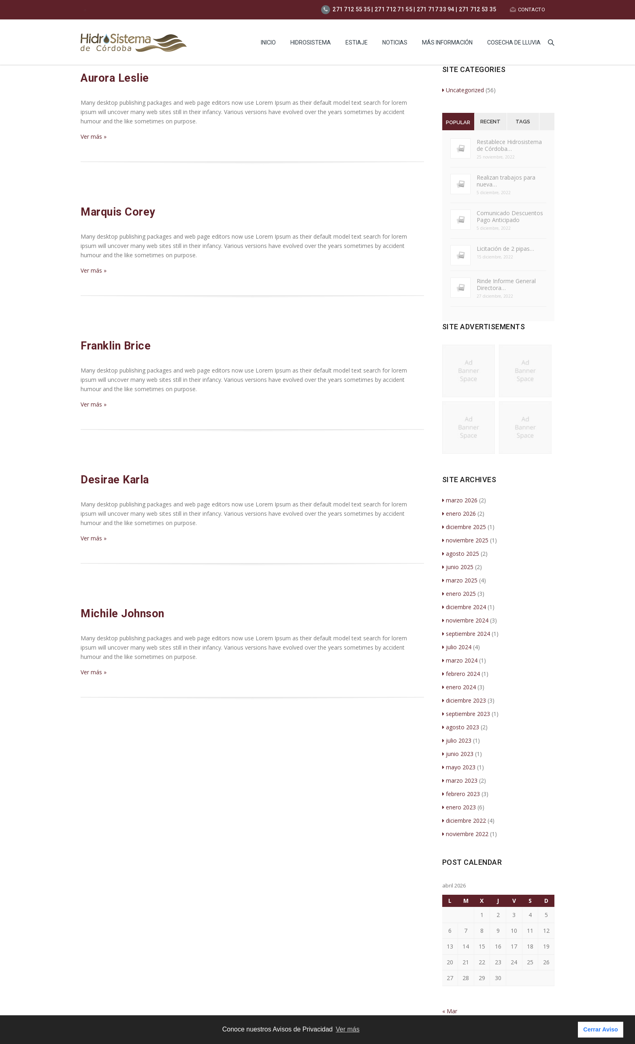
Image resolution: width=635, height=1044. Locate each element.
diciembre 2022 (464, 820)
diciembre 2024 (464, 607)
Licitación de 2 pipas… (505, 248)
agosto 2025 (460, 553)
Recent (490, 122)
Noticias (394, 42)
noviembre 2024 (465, 620)
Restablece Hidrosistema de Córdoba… (509, 145)
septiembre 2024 (466, 633)
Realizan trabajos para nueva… (506, 181)
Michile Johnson (122, 613)
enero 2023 (459, 807)
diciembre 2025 (464, 527)
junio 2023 (457, 754)
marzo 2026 (459, 500)
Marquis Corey (118, 211)
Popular (458, 122)
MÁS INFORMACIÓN (447, 42)
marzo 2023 (459, 780)
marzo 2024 (459, 660)
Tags (523, 122)
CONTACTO (527, 9)
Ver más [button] (348, 1029)
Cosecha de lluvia (514, 42)
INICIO (268, 42)
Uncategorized (463, 90)
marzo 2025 (459, 580)
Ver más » (94, 136)
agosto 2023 (460, 727)
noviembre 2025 (465, 540)
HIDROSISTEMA (310, 42)
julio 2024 (456, 647)
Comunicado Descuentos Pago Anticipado (510, 216)
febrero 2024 (461, 674)
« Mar (449, 1011)
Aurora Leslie (115, 78)
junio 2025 (457, 567)
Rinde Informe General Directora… (506, 284)
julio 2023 (456, 740)
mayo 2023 (458, 767)
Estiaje (356, 42)
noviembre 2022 (465, 834)
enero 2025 (459, 593)
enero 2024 (459, 687)
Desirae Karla (115, 479)
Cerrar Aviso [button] (600, 1029)
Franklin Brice (116, 345)
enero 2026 (459, 513)
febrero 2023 (461, 794)
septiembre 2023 (466, 714)
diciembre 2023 (464, 700)
